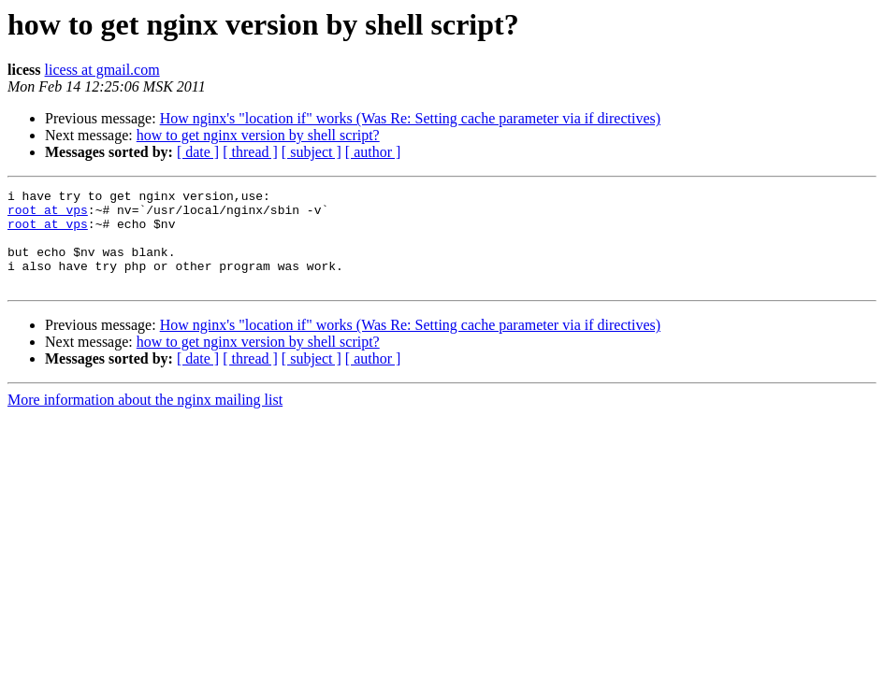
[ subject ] (311, 152)
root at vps (47, 215)
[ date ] (198, 152)
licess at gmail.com (102, 70)
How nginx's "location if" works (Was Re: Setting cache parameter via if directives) (410, 118)
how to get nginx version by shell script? (258, 135)
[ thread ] (250, 152)
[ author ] (373, 152)
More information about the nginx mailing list (145, 419)
